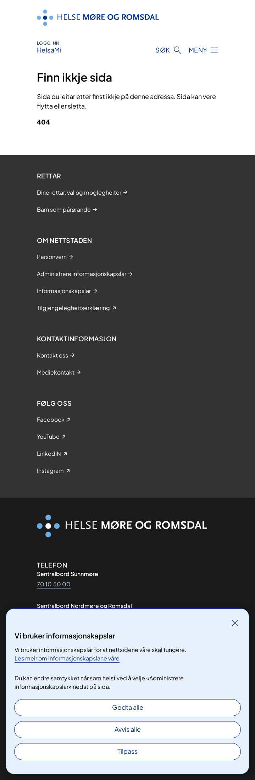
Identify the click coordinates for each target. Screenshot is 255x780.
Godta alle (127, 707)
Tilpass (127, 751)
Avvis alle (128, 729)
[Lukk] (234, 623)
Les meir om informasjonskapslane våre (67, 658)
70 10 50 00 (54, 584)
